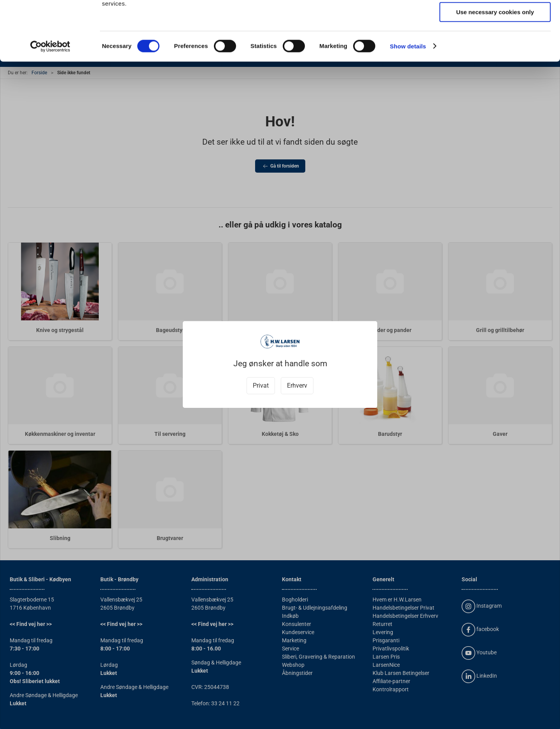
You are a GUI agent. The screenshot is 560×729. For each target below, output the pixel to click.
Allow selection (495, 42)
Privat (261, 385)
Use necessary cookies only (495, 64)
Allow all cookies (495, 19)
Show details (408, 99)
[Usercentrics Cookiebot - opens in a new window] (50, 99)
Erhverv (297, 385)
